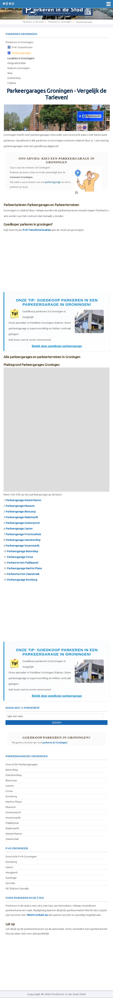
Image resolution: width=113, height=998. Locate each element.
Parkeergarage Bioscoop (21, 511)
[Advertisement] (56, 263)
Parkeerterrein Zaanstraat (23, 573)
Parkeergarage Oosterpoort (23, 522)
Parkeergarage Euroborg (22, 579)
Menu (9, 3)
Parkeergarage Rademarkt (22, 517)
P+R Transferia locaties (36, 229)
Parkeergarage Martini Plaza (24, 568)
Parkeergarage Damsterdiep (23, 539)
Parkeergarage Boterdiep (22, 551)
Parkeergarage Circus (20, 556)
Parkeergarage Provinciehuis (23, 534)
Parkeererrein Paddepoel (22, 562)
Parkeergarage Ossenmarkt (22, 545)
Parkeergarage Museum (20, 505)
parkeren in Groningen (54, 742)
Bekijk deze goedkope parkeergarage (57, 346)
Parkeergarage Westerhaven (23, 500)
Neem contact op (37, 914)
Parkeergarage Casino (19, 528)
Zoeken (56, 722)
